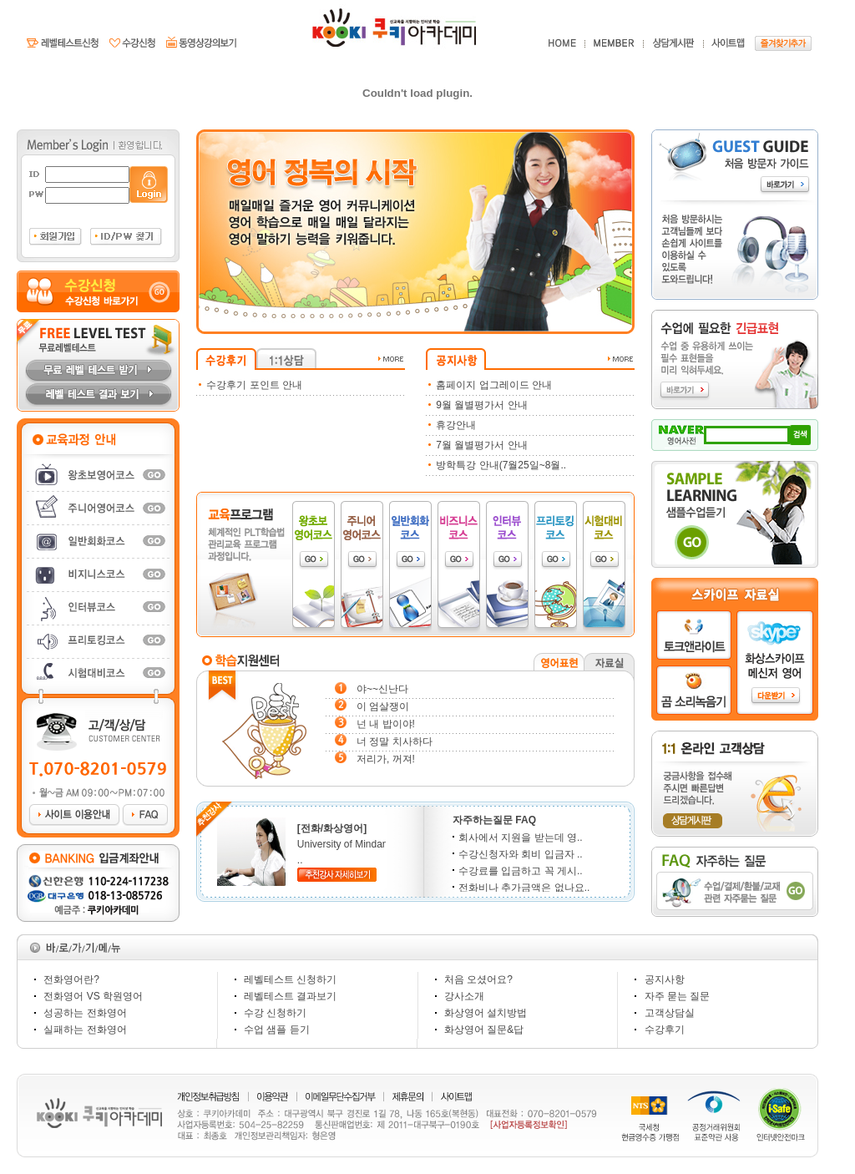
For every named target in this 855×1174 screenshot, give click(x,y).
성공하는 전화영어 (84, 1013)
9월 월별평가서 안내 (481, 405)
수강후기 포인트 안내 (254, 385)
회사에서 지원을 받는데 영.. (518, 837)
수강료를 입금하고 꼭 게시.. (518, 871)
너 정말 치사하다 (395, 741)
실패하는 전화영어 (84, 1029)
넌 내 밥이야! (386, 724)
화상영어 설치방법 (485, 1013)
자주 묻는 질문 (678, 996)
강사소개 (464, 996)
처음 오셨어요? (478, 979)
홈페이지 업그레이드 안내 (494, 385)
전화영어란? (71, 979)
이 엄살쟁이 (383, 706)
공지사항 (665, 979)
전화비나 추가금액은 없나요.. (521, 887)
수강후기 (665, 1029)
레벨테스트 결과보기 (290, 996)
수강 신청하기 (275, 1013)
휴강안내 (456, 425)
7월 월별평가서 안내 (481, 445)
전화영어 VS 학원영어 (93, 996)
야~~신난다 (382, 689)
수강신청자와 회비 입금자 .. (518, 854)
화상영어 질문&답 (484, 1029)
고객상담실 (670, 1013)
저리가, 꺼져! (386, 759)
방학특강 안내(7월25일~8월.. (501, 465)
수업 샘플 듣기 (277, 1029)
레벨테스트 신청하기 (290, 979)
